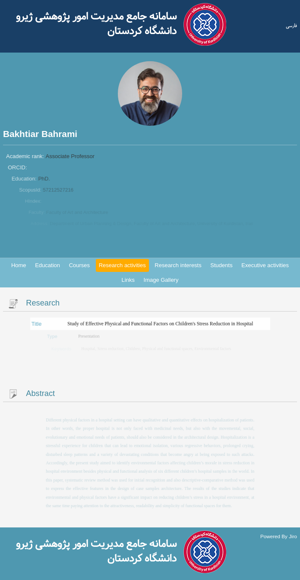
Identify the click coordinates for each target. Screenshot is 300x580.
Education (47, 265)
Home (18, 265)
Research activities (122, 265)
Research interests (178, 265)
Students (221, 265)
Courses (79, 265)
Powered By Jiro (278, 536)
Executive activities (265, 265)
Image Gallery (161, 280)
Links (128, 280)
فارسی (291, 25)
